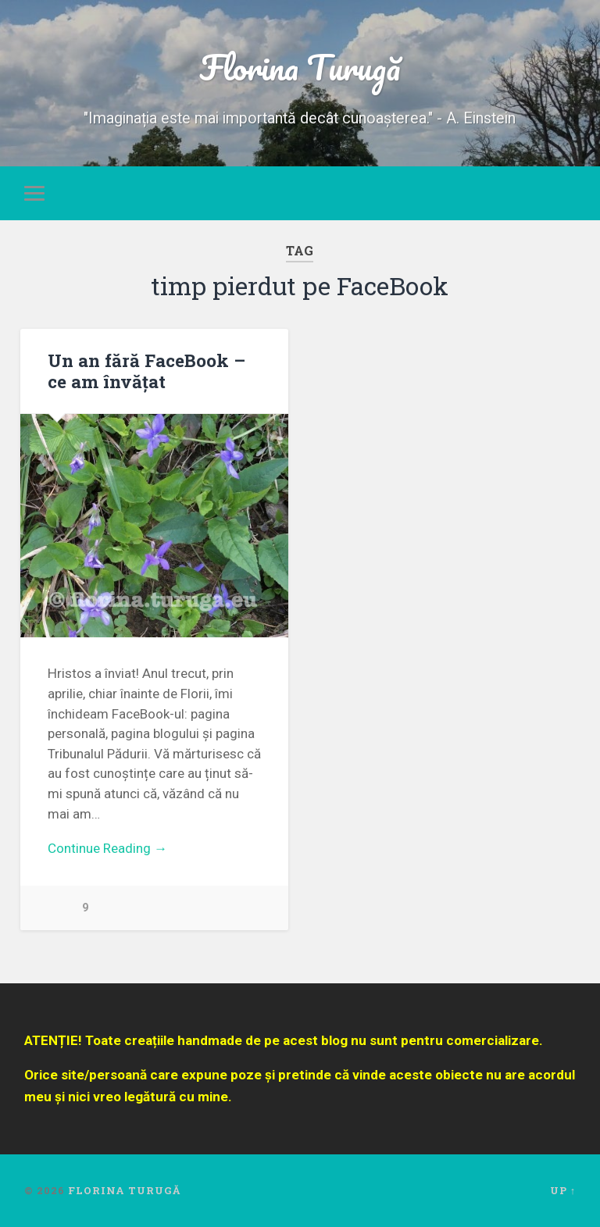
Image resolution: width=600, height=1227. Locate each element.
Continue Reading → (107, 848)
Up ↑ (563, 1190)
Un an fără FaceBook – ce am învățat (146, 370)
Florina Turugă (300, 67)
